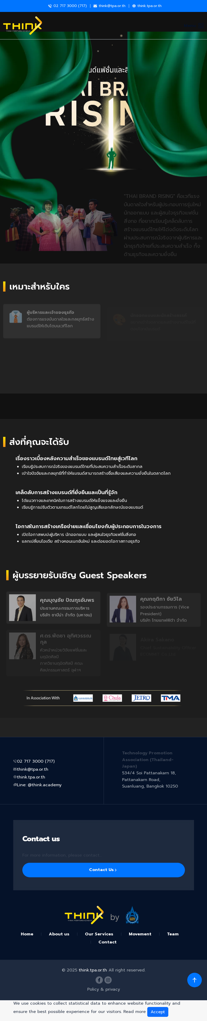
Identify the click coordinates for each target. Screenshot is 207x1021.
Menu (194, 25)
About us (59, 934)
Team (173, 934)
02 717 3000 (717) (36, 761)
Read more (134, 1012)
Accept (158, 1012)
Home (27, 934)
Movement (140, 934)
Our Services (99, 934)
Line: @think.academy (39, 785)
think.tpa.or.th (149, 6)
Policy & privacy (103, 989)
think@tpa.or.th (112, 6)
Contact (107, 942)
